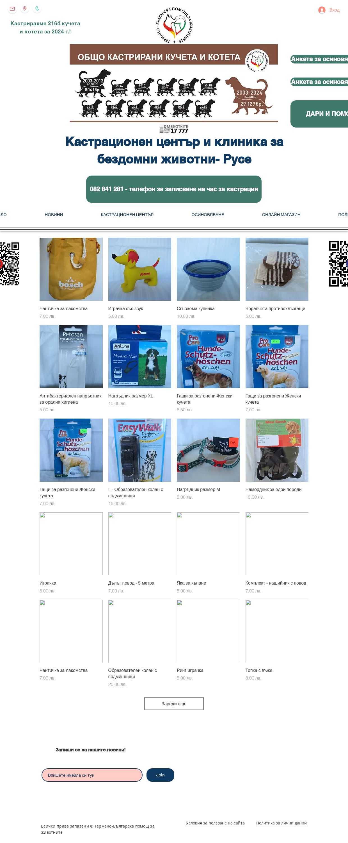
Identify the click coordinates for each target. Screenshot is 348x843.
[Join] (160, 775)
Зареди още (173, 703)
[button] (174, 189)
